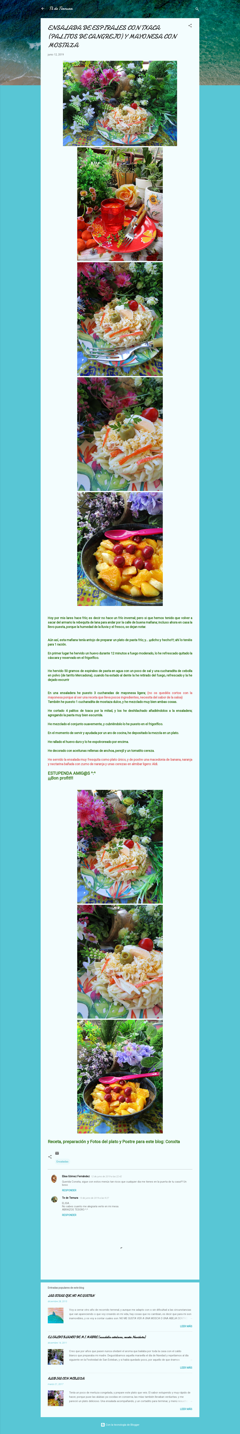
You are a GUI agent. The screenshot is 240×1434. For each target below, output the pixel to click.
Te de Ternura (70, 1197)
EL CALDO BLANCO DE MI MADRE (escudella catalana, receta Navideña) (96, 1337)
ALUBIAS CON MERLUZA (66, 1378)
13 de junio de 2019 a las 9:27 (94, 1198)
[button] (190, 26)
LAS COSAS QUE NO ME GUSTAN (71, 1296)
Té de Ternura (61, 8)
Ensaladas (62, 1161)
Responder (69, 1190)
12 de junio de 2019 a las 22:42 (106, 1176)
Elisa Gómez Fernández (76, 1176)
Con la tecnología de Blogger (120, 1424)
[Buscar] (197, 9)
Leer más (186, 1326)
